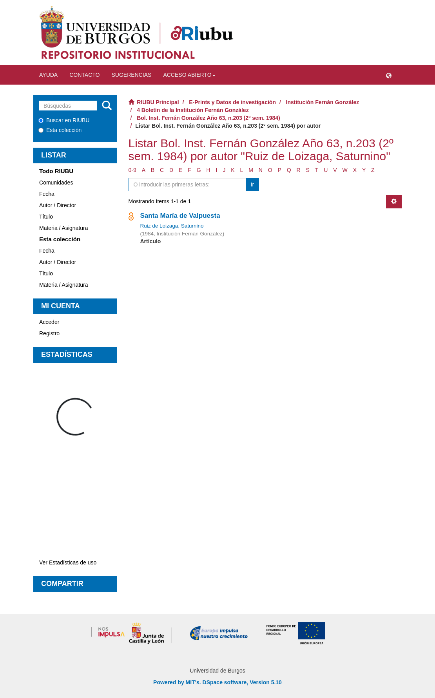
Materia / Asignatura (63, 228)
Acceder (49, 322)
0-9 (132, 170)
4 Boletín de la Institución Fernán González (192, 110)
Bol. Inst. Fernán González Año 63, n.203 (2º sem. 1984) (208, 118)
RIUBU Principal (158, 102)
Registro (49, 333)
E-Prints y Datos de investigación (232, 102)
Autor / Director (57, 205)
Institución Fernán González (322, 102)
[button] (389, 74)
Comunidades (56, 182)
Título (46, 216)
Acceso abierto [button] (189, 75)
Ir (252, 184)
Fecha (46, 194)
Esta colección (60, 130)
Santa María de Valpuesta (180, 215)
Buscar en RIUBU (63, 120)
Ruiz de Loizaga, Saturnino (172, 226)
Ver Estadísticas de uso (67, 562)
